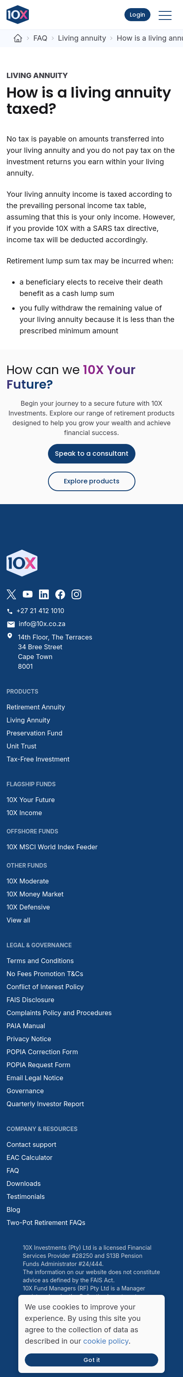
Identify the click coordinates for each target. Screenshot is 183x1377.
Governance (25, 1091)
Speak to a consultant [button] (92, 453)
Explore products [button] (92, 481)
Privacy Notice (29, 1039)
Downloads (24, 1183)
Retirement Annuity (36, 707)
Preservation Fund (35, 733)
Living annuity (82, 38)
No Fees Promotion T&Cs (45, 974)
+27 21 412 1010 (35, 611)
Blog (13, 1209)
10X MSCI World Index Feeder (52, 847)
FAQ (40, 38)
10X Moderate (28, 881)
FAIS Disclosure (30, 1000)
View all (18, 920)
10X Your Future (31, 800)
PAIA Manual (26, 1026)
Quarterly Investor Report (45, 1104)
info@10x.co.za (36, 624)
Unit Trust (22, 746)
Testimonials (26, 1196)
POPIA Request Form (38, 1065)
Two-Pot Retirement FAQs (46, 1222)
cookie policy (106, 1341)
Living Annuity (28, 720)
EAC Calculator (29, 1157)
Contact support (32, 1144)
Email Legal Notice (35, 1078)
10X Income (24, 813)
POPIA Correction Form (42, 1052)
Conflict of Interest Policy (45, 987)
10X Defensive (28, 907)
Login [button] (137, 15)
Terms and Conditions (40, 961)
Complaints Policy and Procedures (59, 1013)
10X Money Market (35, 894)
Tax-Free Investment (38, 759)
